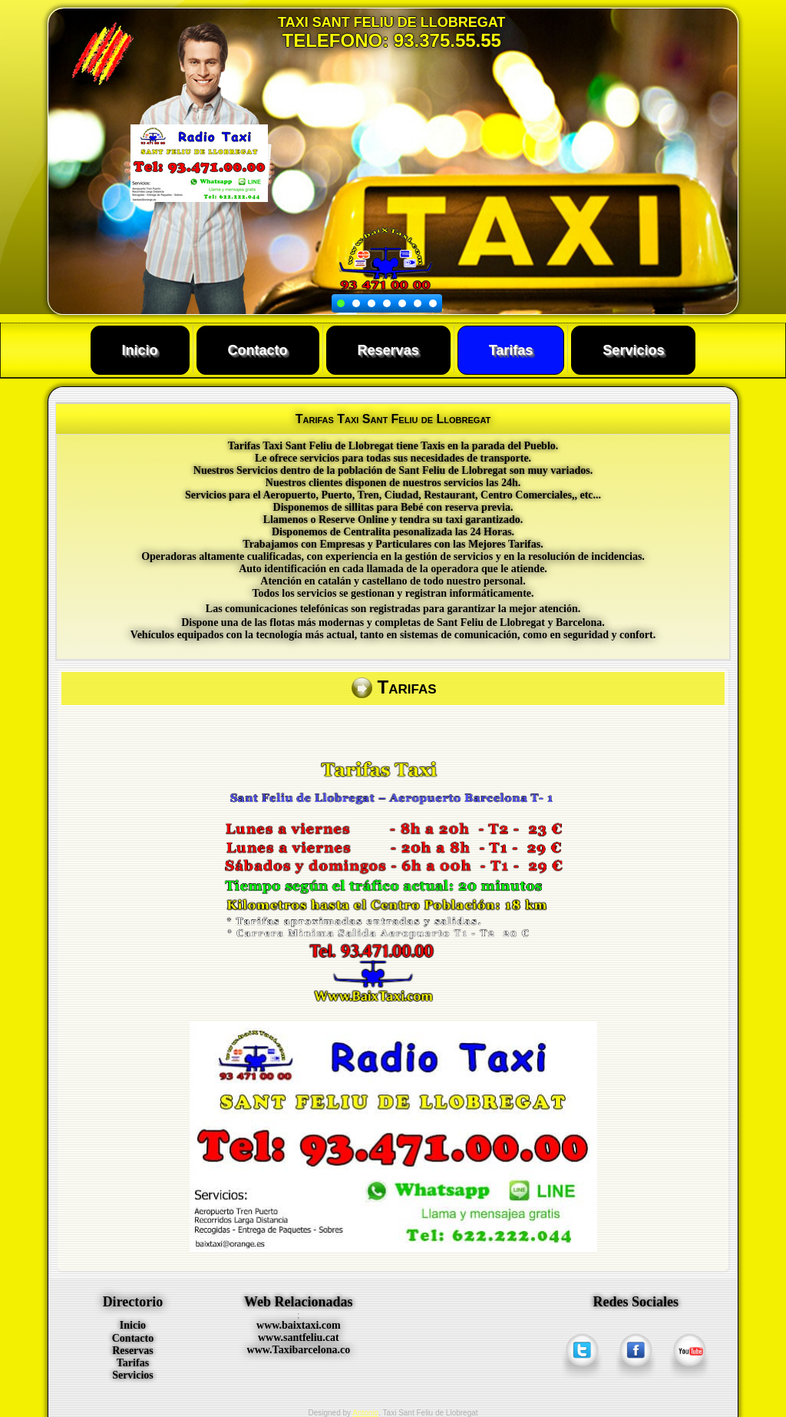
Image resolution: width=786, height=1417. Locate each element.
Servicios (633, 350)
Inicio (140, 350)
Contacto (258, 350)
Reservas (388, 350)
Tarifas (511, 350)
